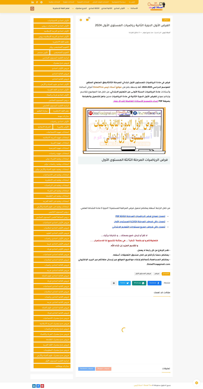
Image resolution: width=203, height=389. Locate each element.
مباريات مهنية (63, 116)
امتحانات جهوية (68, 2)
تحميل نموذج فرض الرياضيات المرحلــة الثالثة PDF (140, 216)
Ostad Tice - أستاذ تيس (143, 386)
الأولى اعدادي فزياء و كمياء (58, 95)
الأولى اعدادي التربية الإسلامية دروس (54, 36)
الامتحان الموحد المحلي (100, 2)
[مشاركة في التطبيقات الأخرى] (114, 283)
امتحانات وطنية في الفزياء (58, 190)
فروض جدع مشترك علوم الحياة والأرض (53, 355)
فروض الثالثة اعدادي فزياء (58, 281)
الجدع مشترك (81, 8)
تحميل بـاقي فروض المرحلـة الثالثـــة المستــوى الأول (139, 222)
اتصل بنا (132, 2)
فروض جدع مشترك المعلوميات (56, 350)
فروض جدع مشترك (61, 63)
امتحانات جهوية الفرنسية (59, 148)
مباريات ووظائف (62, 366)
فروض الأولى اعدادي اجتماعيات (56, 222)
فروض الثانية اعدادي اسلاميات (56, 291)
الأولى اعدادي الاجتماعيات (58, 20)
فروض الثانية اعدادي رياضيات (57, 297)
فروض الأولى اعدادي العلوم (57, 233)
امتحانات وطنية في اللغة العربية (56, 201)
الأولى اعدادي (119, 8)
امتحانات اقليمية (83, 2)
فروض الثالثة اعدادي (60, 73)
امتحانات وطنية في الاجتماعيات (56, 174)
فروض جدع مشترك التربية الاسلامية (54, 323)
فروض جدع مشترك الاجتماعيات (56, 318)
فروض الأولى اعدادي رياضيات (56, 238)
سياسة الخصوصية (119, 2)
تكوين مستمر (42, 52)
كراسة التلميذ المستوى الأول (57, 361)
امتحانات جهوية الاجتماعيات (57, 132)
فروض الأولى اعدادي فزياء (58, 249)
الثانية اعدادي (106, 8)
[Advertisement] (124, 59)
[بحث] (32, 9)
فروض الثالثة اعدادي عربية (58, 270)
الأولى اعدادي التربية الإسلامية (56, 31)
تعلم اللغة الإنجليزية (61, 8)
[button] (154, 283)
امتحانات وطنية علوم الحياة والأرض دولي (52, 169)
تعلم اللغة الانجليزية (61, 111)
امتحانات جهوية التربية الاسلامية (56, 137)
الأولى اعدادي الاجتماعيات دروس (55, 26)
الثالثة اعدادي (94, 8)
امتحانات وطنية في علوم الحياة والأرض (53, 206)
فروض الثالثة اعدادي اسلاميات (56, 260)
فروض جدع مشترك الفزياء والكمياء (54, 334)
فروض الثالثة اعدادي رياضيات (57, 265)
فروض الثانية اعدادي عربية (58, 302)
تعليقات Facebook (86, 369)
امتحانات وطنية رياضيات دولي (56, 164)
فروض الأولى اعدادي (60, 68)
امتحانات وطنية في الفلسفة (57, 196)
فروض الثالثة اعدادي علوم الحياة (55, 276)
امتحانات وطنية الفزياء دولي (57, 159)
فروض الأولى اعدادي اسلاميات (56, 228)
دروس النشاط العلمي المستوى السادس (52, 217)
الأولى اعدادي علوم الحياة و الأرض (55, 84)
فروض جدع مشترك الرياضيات (56, 329)
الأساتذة (134, 8)
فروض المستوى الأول (143, 274)
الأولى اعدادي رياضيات (59, 121)
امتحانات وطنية (54, 2)
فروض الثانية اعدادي (60, 79)
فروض (166, 20)
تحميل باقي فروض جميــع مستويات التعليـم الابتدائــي (138, 227)
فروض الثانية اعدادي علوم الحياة (55, 307)
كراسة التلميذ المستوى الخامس (56, 105)
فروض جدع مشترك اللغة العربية (56, 345)
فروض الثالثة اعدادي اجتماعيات (56, 254)
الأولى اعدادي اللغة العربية (58, 89)
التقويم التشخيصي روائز (59, 47)
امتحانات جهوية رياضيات (59, 153)
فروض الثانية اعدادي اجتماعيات (56, 286)
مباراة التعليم (42, 111)
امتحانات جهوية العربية (60, 143)
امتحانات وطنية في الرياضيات (56, 185)
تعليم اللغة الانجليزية (61, 42)
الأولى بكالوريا (63, 127)
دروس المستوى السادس (59, 100)
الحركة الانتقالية (44, 127)
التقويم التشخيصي (61, 52)
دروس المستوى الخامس (59, 212)
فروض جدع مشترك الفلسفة (57, 339)
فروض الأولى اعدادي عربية (58, 244)
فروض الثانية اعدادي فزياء (58, 313)
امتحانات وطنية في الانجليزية (57, 180)
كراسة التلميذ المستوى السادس (56, 58)
